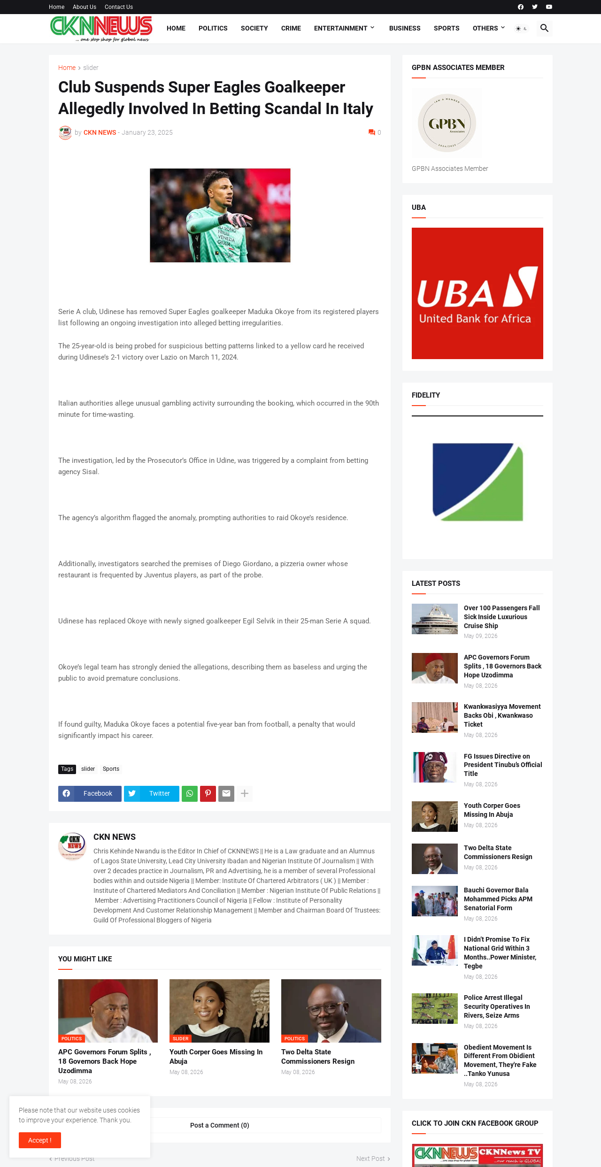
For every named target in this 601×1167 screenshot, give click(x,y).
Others (485, 28)
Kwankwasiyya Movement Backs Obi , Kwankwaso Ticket (502, 715)
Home (56, 7)
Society (254, 28)
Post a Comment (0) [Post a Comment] (219, 1125)
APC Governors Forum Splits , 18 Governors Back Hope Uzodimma (104, 1061)
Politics (213, 28)
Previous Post (74, 1158)
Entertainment (341, 28)
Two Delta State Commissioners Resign (317, 1057)
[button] (522, 28)
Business (405, 28)
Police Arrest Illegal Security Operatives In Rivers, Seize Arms (497, 1006)
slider (91, 67)
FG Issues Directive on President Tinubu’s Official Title (503, 765)
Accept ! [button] (40, 1140)
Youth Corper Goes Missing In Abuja (216, 1057)
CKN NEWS (114, 837)
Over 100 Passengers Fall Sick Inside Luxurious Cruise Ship (502, 617)
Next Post (370, 1158)
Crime (291, 28)
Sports (447, 28)
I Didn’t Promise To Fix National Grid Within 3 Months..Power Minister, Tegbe (500, 953)
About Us (84, 7)
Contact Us (119, 7)
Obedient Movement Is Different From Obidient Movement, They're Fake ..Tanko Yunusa (500, 1061)
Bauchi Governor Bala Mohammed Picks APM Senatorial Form (498, 899)
